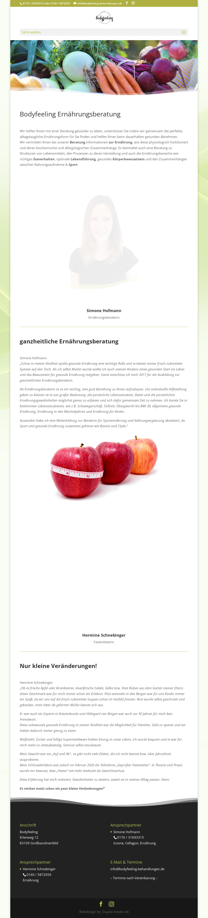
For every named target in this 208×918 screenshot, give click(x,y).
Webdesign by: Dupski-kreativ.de (104, 911)
